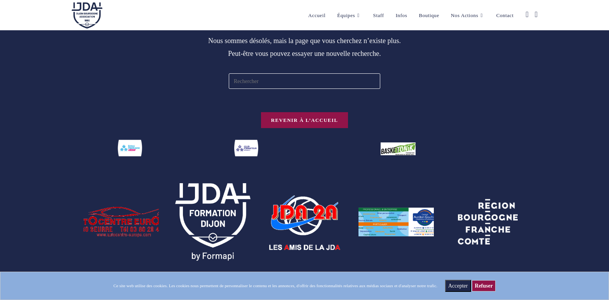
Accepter (458, 286)
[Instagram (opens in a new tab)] (536, 14)
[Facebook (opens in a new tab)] (526, 14)
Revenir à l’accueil (304, 120)
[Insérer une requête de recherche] (304, 81)
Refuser (484, 286)
